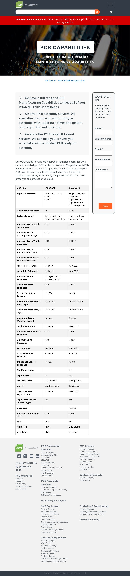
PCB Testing (46, 492)
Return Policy (20, 484)
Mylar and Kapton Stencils (90, 454)
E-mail (98, 149)
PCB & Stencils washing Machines (54, 558)
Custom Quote (47, 475)
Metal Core (45, 465)
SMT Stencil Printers (49, 511)
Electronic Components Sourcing (54, 490)
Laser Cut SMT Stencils (88, 451)
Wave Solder (46, 543)
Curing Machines (47, 519)
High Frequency (47, 473)
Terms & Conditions (23, 486)
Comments (100, 169)
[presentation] (103, 193)
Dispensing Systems (49, 532)
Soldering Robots (48, 556)
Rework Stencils (86, 462)
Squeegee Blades (87, 467)
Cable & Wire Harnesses (51, 495)
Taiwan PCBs (46, 457)
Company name (103, 138)
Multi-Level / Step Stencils (90, 456)
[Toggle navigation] (111, 4)
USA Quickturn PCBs (49, 455)
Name (98, 128)
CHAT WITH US (26, 463)
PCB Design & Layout (53, 500)
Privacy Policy (20, 489)
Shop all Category (48, 452)
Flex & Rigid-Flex (47, 462)
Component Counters (50, 551)
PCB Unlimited (24, 475)
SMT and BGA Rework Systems (92, 514)
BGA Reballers (85, 464)
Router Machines (48, 553)
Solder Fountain (47, 548)
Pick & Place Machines (50, 514)
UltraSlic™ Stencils (87, 459)
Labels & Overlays (90, 519)
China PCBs (45, 460)
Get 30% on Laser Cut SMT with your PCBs (65, 80)
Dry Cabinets (46, 527)
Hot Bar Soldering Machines (52, 529)
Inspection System (48, 524)
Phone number (102, 159)
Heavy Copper (47, 470)
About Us (19, 478)
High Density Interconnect (51, 468)
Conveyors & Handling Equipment (54, 522)
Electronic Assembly (49, 487)
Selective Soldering (48, 545)
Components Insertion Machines (54, 561)
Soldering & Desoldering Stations (93, 511)
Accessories (84, 469)
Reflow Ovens (46, 517)
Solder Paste (85, 480)
